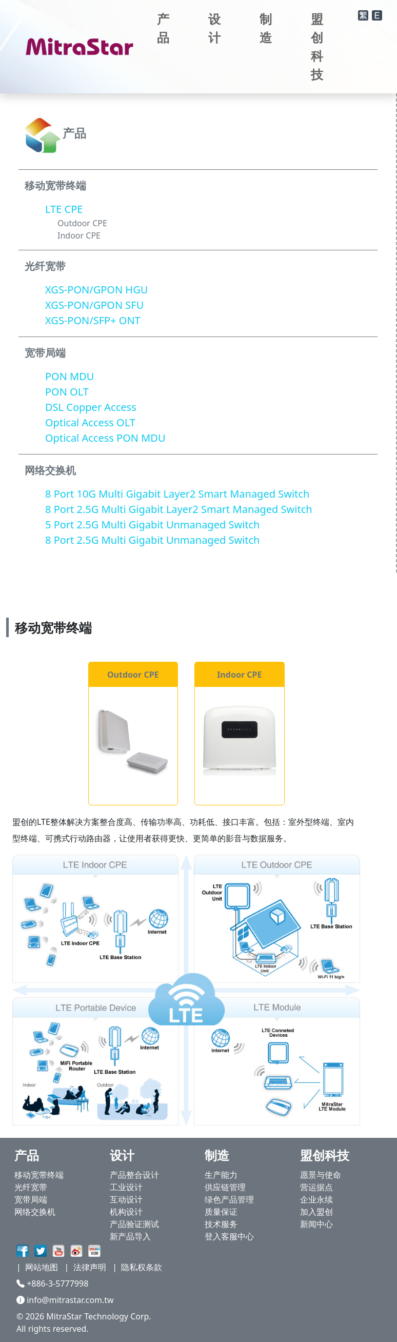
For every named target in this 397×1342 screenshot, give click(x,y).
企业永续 (316, 1199)
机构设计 (126, 1211)
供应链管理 (225, 1187)
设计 (214, 28)
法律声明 (89, 1267)
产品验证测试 (134, 1224)
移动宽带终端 (39, 1174)
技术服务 (221, 1224)
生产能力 (221, 1174)
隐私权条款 (141, 1267)
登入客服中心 (229, 1236)
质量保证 (221, 1211)
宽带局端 (30, 1199)
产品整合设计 (134, 1174)
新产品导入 (130, 1236)
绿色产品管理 (229, 1199)
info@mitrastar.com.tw (65, 1300)
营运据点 (316, 1187)
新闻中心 (316, 1224)
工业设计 (126, 1187)
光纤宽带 (30, 1187)
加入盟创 (316, 1211)
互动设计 (126, 1199)
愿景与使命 (320, 1174)
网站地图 (41, 1267)
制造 (266, 28)
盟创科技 (317, 46)
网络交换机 (34, 1211)
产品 (163, 28)
